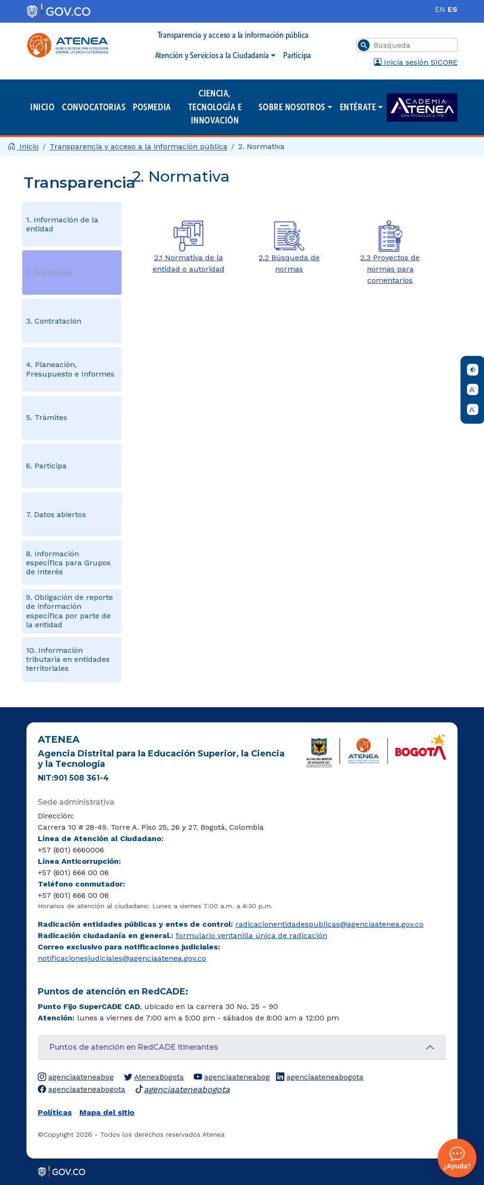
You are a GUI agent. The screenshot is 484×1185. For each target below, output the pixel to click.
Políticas (55, 1112)
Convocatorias (93, 107)
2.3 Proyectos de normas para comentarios (390, 269)
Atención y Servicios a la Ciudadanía (212, 55)
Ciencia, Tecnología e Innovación (215, 106)
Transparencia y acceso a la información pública (233, 35)
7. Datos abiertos (56, 514)
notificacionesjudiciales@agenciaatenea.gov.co (122, 958)
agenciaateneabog (76, 1077)
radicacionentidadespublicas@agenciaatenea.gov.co (329, 924)
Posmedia (152, 107)
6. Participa (46, 465)
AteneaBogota (154, 1077)
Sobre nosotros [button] (292, 107)
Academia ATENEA (422, 107)
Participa (297, 55)
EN (440, 9)
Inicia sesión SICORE (416, 62)
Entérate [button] (358, 107)
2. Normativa (49, 272)
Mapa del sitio (106, 1112)
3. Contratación (53, 320)
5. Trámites (46, 417)
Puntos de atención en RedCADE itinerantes (133, 1047)
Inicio (42, 107)
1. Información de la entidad (62, 224)
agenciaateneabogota (319, 1077)
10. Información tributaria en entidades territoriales (68, 659)
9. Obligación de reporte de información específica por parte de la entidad (69, 611)
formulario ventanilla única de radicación (251, 935)
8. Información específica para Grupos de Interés (68, 562)
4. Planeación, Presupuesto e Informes (70, 369)
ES (453, 9)
